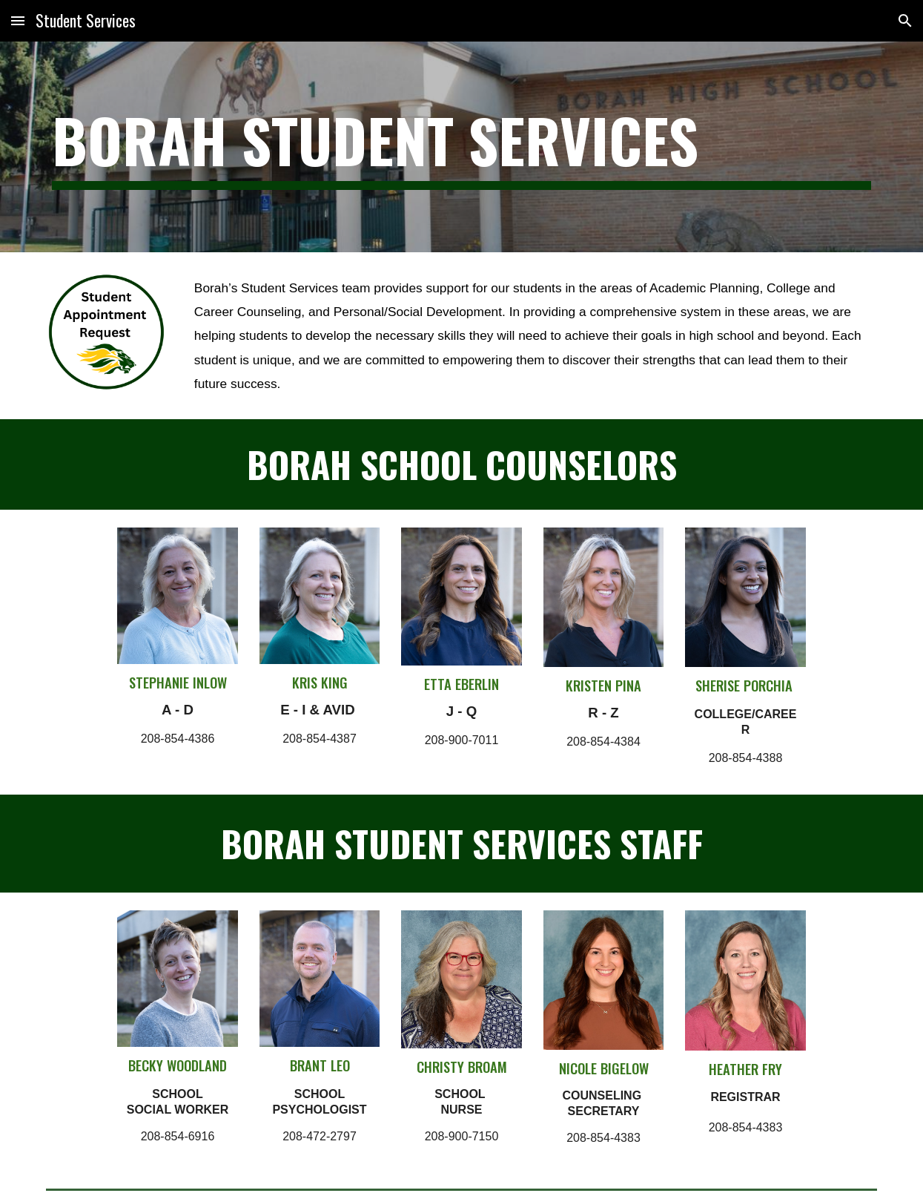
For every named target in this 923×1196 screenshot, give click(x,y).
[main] (461, 147)
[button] (18, 20)
